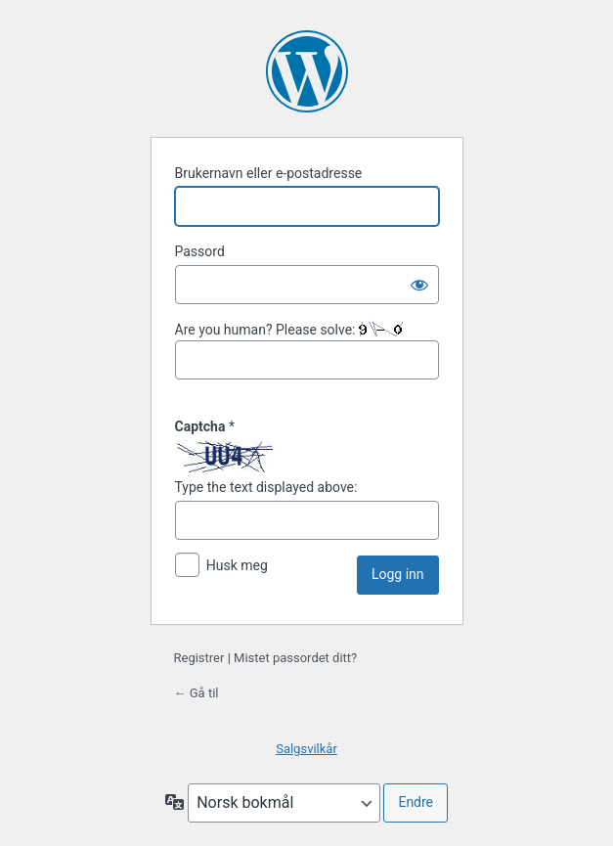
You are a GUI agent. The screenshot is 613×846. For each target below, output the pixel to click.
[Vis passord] (419, 284)
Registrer (199, 657)
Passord (200, 251)
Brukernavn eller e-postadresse (269, 173)
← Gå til (196, 693)
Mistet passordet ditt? (295, 657)
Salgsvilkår (306, 748)
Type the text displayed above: (266, 487)
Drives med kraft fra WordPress (307, 71)
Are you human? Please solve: (307, 350)
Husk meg (237, 565)
